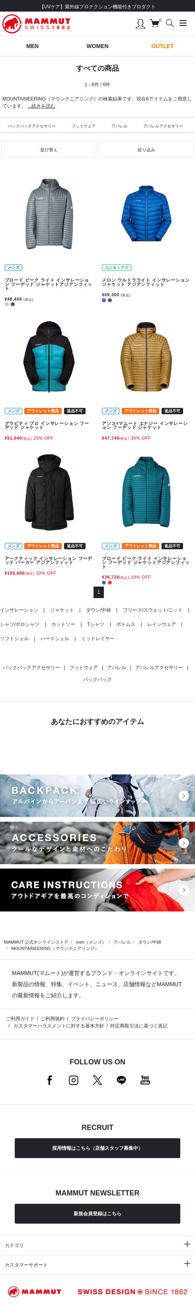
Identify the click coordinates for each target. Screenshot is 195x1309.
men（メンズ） (91, 942)
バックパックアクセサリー (32, 126)
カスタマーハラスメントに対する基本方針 (58, 1026)
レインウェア (161, 624)
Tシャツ (95, 624)
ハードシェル (55, 638)
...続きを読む (41, 106)
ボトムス (125, 624)
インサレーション (19, 610)
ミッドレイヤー (98, 638)
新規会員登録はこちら (97, 1213)
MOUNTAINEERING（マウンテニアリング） (55, 948)
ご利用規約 (52, 1018)
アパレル (119, 126)
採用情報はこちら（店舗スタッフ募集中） (97, 1148)
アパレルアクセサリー (163, 126)
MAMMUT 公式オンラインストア (36, 942)
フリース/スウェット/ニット (153, 610)
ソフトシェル (14, 638)
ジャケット (62, 610)
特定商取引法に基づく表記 (139, 1026)
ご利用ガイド (20, 1018)
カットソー (63, 624)
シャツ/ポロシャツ (19, 624)
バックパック (97, 679)
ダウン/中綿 (98, 610)
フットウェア (84, 126)
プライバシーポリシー (95, 1018)
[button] (48, 149)
